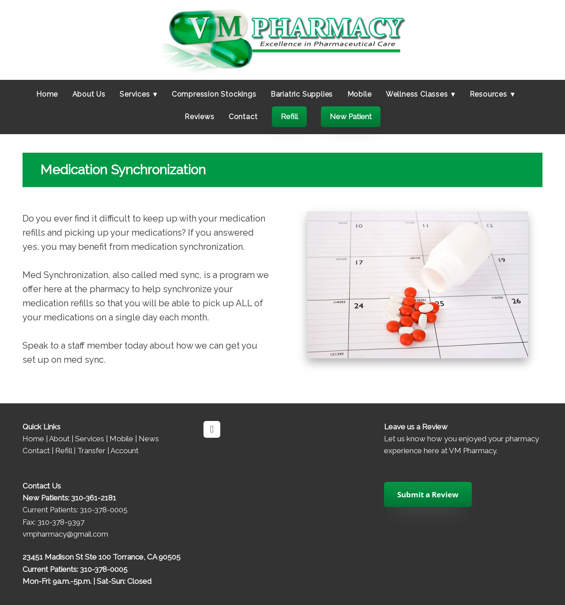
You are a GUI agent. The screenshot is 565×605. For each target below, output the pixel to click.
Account (124, 450)
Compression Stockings (214, 94)
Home (47, 94)
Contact (243, 117)
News (149, 438)
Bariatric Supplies (302, 94)
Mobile (359, 94)
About (59, 438)
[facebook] (211, 429)
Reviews (200, 117)
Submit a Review (428, 494)
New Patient (351, 116)
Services (89, 438)
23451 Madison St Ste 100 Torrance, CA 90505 (102, 556)
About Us (88, 94)
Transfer (91, 450)
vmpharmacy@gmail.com (65, 534)
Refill (289, 116)
